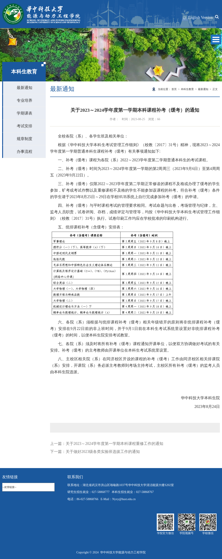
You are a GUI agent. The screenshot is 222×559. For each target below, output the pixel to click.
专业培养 (24, 100)
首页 (174, 89)
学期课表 (24, 113)
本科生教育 (187, 89)
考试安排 (24, 126)
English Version (200, 17)
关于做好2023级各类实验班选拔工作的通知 (103, 451)
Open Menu (216, 39)
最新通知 (24, 88)
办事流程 (24, 151)
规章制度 (24, 139)
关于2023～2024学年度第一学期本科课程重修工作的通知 (114, 443)
